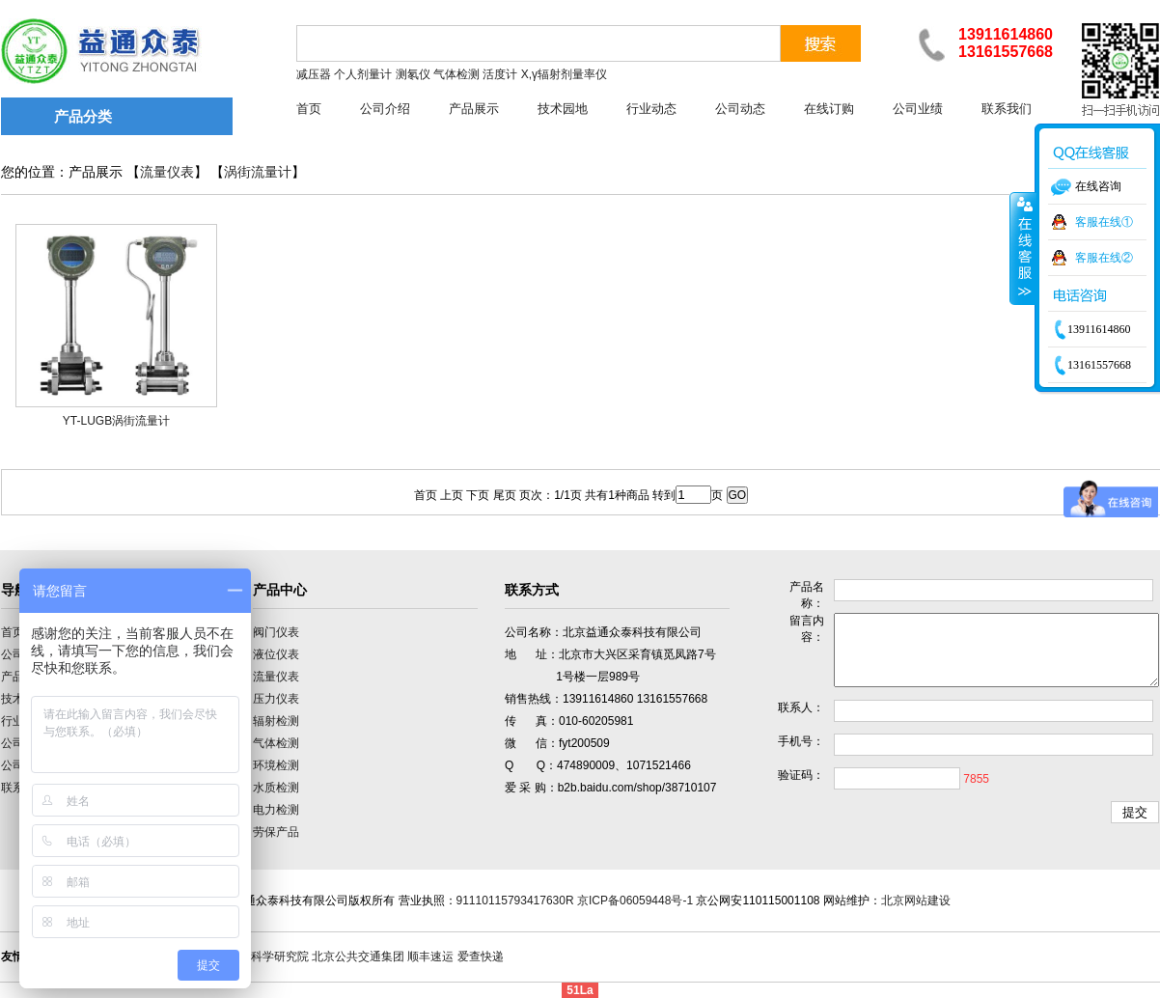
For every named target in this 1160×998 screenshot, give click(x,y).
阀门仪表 (276, 632)
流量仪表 (167, 172)
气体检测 (276, 743)
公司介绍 (385, 108)
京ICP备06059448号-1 (635, 900)
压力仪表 (276, 699)
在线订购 (829, 108)
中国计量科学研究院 (257, 956)
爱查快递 (480, 956)
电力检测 (276, 810)
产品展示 (474, 108)
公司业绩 (918, 108)
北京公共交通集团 (358, 956)
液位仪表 (276, 654)
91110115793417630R (515, 900)
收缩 (1022, 248)
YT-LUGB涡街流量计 (116, 421)
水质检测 (276, 787)
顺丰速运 (430, 956)
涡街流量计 (257, 172)
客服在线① (1104, 222)
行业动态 (651, 108)
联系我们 (1006, 108)
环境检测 (276, 765)
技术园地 (563, 108)
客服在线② (1104, 257)
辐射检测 (276, 721)
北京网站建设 (916, 900)
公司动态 (740, 108)
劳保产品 (276, 832)
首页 (308, 108)
